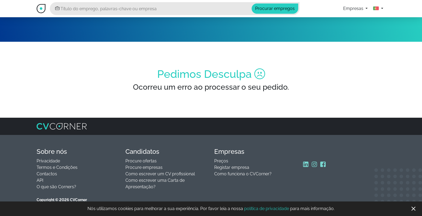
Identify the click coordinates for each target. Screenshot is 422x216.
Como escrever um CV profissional (160, 173)
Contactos (47, 173)
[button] (378, 8)
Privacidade (48, 160)
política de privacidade (266, 208)
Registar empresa (231, 167)
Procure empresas (144, 167)
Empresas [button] (353, 8)
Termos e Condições (57, 167)
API (40, 180)
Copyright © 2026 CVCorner (62, 200)
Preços (221, 160)
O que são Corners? (56, 186)
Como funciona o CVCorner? (243, 173)
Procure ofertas (141, 160)
